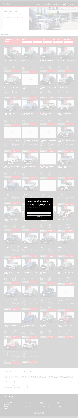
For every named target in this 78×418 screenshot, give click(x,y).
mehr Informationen (31, 209)
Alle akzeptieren (39, 212)
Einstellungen (39, 216)
